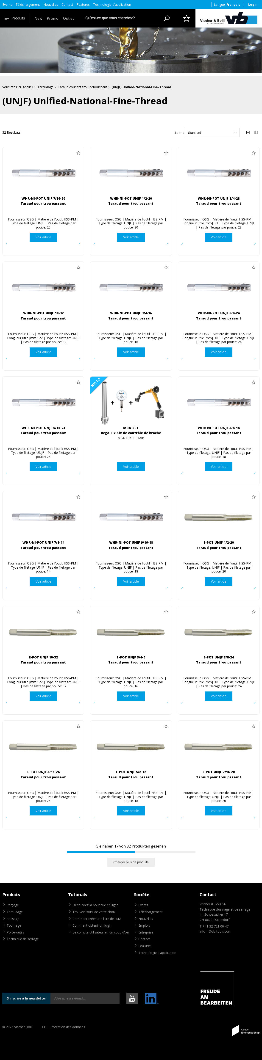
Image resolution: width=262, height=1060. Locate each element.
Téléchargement (28, 4)
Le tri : (179, 132)
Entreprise (145, 932)
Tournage (14, 925)
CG (44, 1027)
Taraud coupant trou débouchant (82, 87)
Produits (15, 18)
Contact (67, 4)
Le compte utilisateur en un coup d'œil (100, 932)
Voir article (43, 237)
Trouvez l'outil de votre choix (93, 912)
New (38, 18)
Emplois (144, 925)
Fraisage (13, 919)
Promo (53, 18)
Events (7, 4)
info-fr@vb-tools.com (215, 931)
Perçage (13, 905)
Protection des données (67, 1027)
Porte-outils (15, 932)
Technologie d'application (112, 4)
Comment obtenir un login (91, 925)
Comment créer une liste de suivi (96, 919)
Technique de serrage (23, 939)
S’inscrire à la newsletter (26, 998)
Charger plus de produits (130, 862)
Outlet (68, 18)
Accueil (28, 87)
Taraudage (45, 87)
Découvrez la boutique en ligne (95, 905)
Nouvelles (50, 4)
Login (252, 4)
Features (83, 4)
